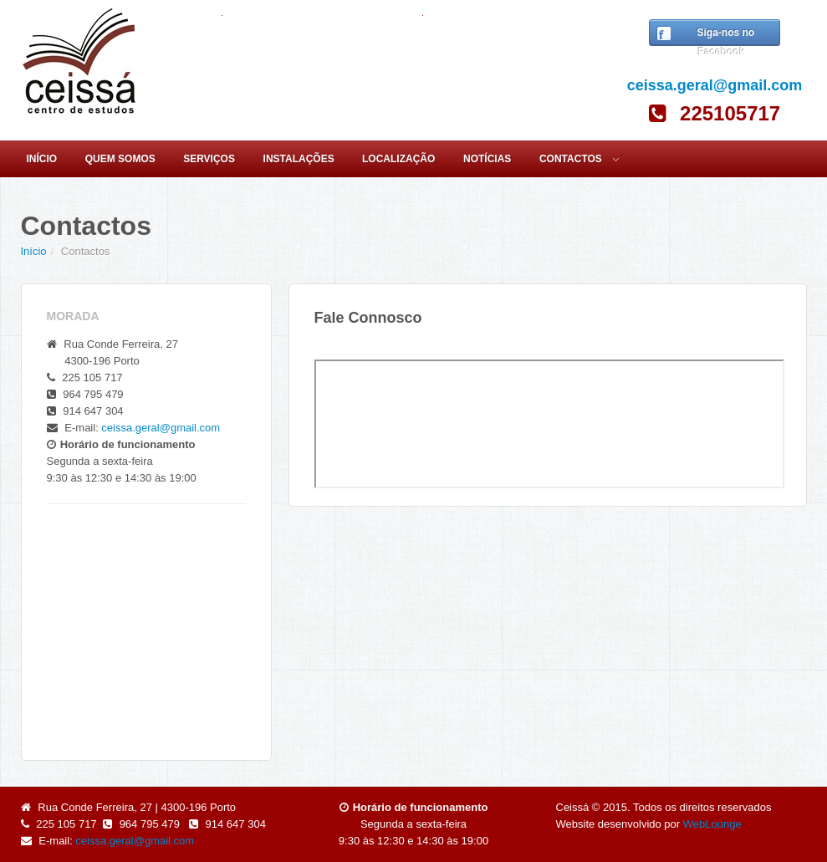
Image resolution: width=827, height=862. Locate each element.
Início (41, 159)
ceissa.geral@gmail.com (715, 85)
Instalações (298, 159)
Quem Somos (120, 159)
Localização (398, 159)
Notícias (487, 159)
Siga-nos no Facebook (723, 38)
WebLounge (712, 824)
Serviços (209, 159)
